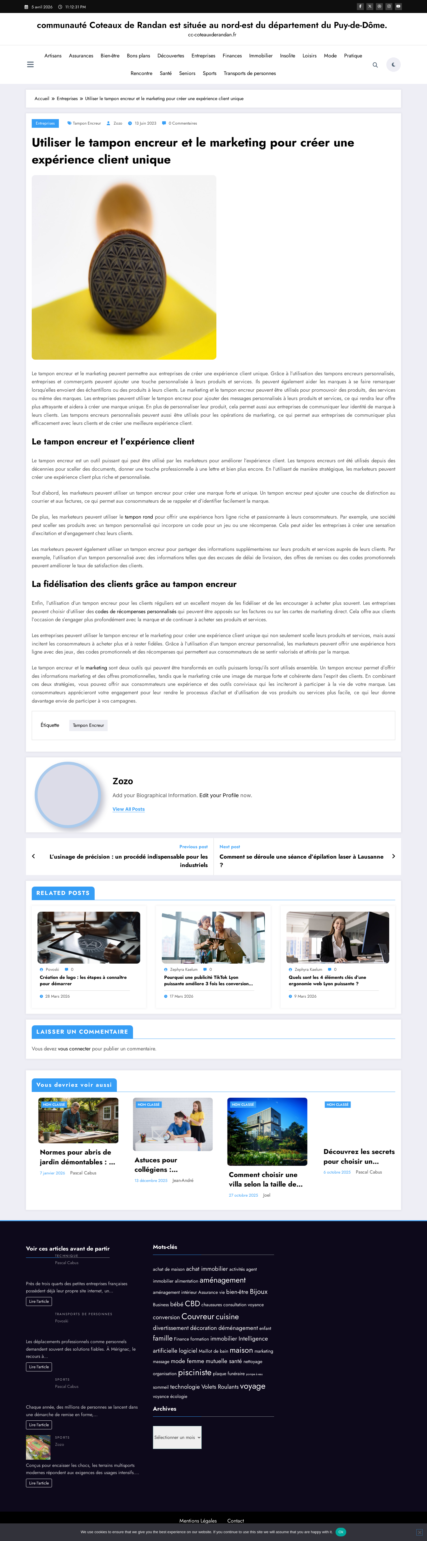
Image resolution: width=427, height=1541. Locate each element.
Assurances (80, 55)
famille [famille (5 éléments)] (163, 1338)
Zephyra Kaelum (184, 969)
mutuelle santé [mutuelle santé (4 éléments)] (224, 1361)
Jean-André (259, 1180)
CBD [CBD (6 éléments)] (192, 1303)
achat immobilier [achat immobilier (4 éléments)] (207, 1268)
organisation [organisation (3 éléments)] (165, 1373)
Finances (231, 55)
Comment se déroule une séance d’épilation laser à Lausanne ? (301, 861)
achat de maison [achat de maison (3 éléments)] (169, 1269)
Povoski (52, 969)
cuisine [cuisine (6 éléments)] (227, 1316)
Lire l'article (39, 1301)
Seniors (187, 73)
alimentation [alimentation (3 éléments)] (186, 1281)
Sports (209, 73)
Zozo (118, 123)
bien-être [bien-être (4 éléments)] (237, 1292)
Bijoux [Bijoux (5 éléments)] (258, 1292)
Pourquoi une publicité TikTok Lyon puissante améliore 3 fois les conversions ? (207, 980)
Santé (165, 73)
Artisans (52, 55)
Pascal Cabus (160, 1173)
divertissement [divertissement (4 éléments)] (171, 1328)
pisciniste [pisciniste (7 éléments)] (194, 1372)
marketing (96, 667)
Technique (66, 1255)
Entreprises (203, 55)
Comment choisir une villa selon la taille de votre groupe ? (340, 1179)
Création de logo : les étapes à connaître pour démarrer (83, 980)
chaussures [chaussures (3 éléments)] (211, 1304)
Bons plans (137, 55)
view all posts (129, 809)
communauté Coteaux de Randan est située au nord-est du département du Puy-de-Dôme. (212, 25)
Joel (343, 1195)
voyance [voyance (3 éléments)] (161, 1396)
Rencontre (141, 73)
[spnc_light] (393, 64)
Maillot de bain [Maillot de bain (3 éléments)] (213, 1351)
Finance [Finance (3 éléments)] (181, 1339)
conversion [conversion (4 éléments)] (166, 1317)
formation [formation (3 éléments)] (199, 1339)
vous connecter (74, 1048)
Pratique (353, 55)
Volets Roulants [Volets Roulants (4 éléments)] (220, 1386)
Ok (340, 1532)
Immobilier (260, 55)
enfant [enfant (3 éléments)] (265, 1328)
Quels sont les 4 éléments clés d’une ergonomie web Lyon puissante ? (327, 980)
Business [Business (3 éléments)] (161, 1304)
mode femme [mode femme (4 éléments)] (187, 1361)
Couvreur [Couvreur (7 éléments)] (197, 1316)
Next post (230, 846)
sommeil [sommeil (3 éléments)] (161, 1387)
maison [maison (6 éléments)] (241, 1350)
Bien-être (109, 55)
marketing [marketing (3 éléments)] (263, 1351)
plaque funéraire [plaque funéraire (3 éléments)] (229, 1373)
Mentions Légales (198, 1521)
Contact (235, 1521)
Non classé (36, 1104)
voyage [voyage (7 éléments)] (252, 1386)
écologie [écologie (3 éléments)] (178, 1396)
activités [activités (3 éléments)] (237, 1269)
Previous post (193, 846)
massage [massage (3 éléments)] (161, 1361)
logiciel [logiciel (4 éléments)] (188, 1350)
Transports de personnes (249, 73)
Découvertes (170, 55)
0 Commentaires (183, 123)
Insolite (287, 55)
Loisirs (309, 55)
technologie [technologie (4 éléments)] (185, 1386)
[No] (419, 1532)
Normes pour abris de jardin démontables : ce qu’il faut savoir (155, 1157)
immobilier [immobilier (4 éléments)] (223, 1338)
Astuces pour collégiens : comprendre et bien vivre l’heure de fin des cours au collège (249, 1164)
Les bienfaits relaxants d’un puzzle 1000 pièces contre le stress (58, 1164)
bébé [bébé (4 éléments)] (176, 1304)
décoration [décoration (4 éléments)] (203, 1328)
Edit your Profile (219, 795)
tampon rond (139, 517)
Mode (329, 55)
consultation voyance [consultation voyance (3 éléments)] (243, 1304)
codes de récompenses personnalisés (135, 611)
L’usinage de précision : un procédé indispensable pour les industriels (129, 861)
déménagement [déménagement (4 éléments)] (238, 1328)
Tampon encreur (87, 123)
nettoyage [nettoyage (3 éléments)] (253, 1361)
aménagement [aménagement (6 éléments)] (223, 1279)
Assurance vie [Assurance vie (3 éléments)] (211, 1292)
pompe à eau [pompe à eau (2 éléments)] (254, 1374)
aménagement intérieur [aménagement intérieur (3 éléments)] (175, 1292)
